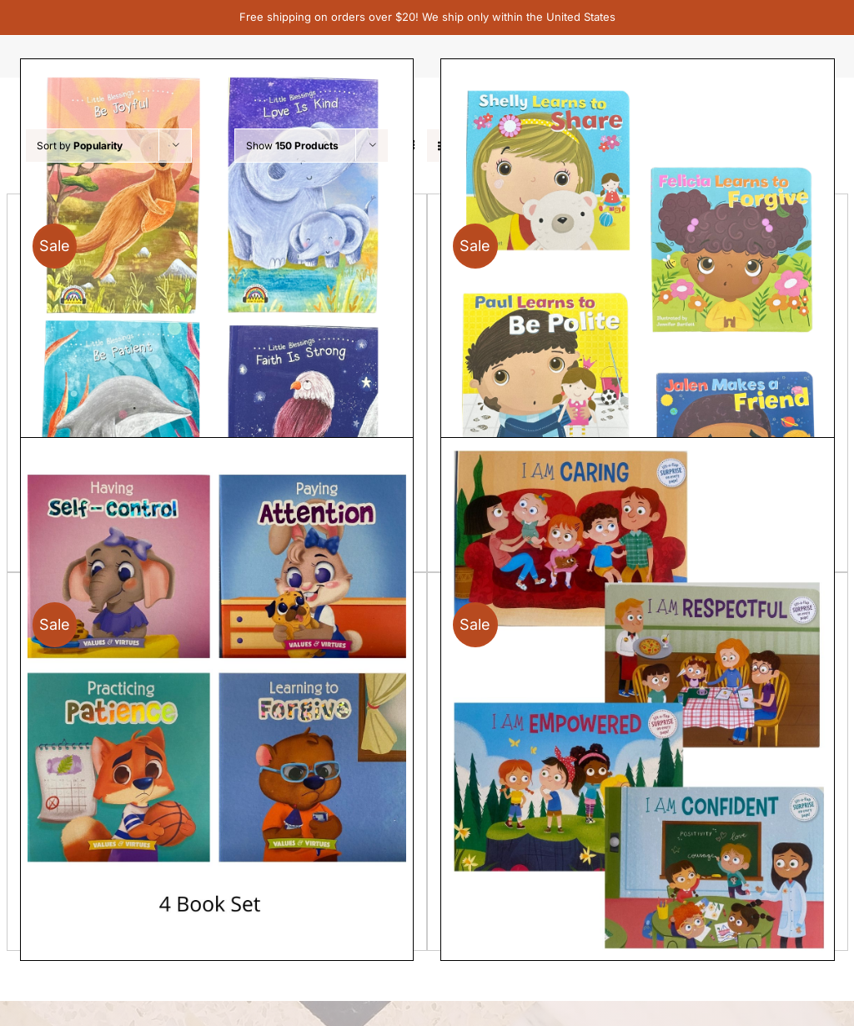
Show (292, 145)
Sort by (80, 145)
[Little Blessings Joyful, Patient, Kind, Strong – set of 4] (217, 320)
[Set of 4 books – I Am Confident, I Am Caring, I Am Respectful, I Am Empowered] (637, 699)
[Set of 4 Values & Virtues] (217, 699)
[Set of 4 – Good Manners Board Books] (637, 320)
